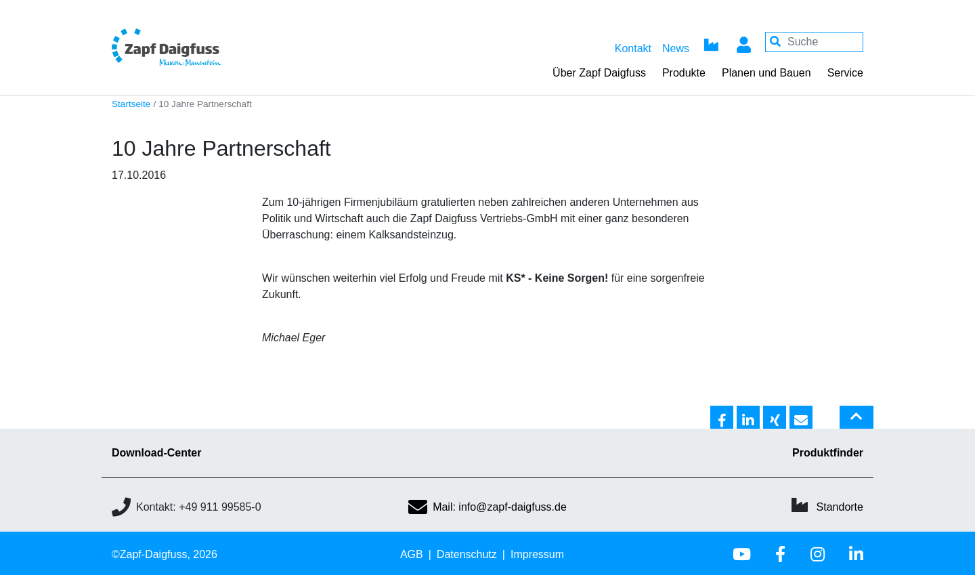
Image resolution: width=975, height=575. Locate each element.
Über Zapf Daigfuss (599, 73)
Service (845, 73)
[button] (721, 418)
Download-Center (156, 453)
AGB (411, 554)
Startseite (131, 104)
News (675, 48)
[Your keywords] (814, 42)
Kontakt (633, 48)
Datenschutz (467, 554)
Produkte (684, 73)
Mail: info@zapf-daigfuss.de (487, 507)
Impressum (537, 554)
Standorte (840, 507)
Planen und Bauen (766, 73)
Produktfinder (827, 453)
